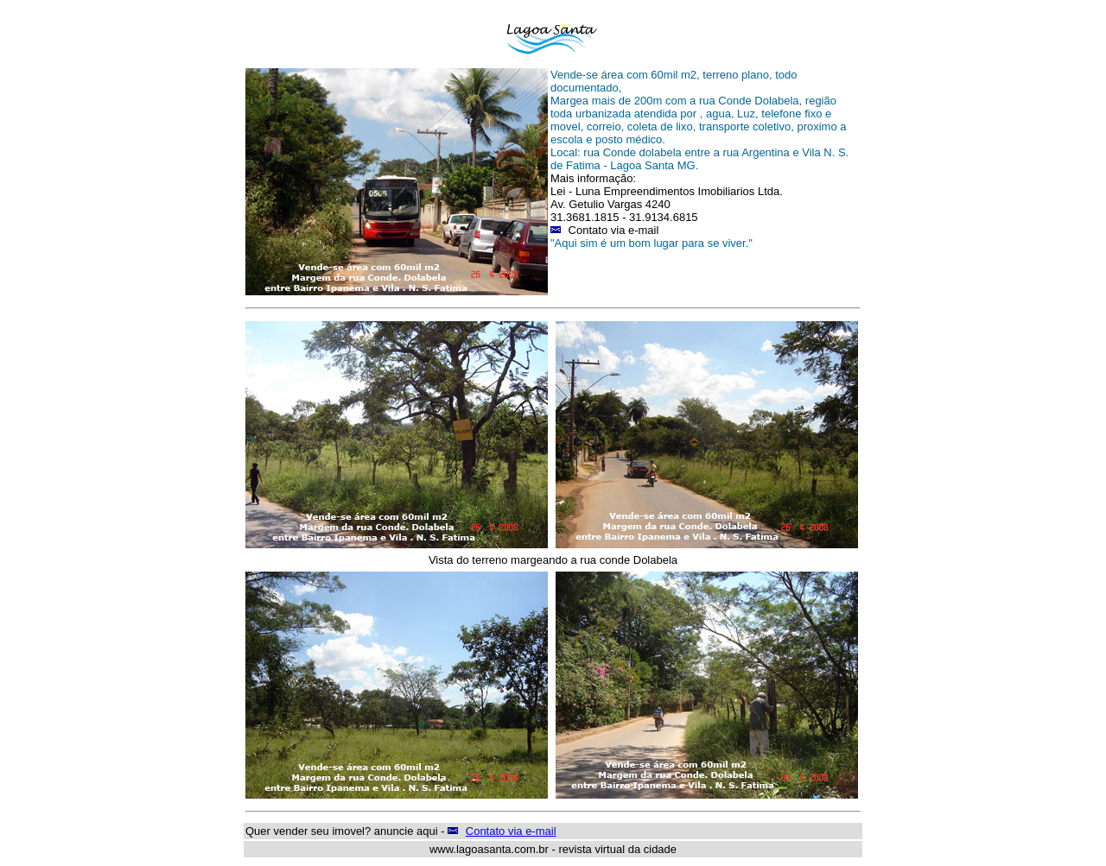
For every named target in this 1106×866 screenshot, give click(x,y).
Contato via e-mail (511, 831)
